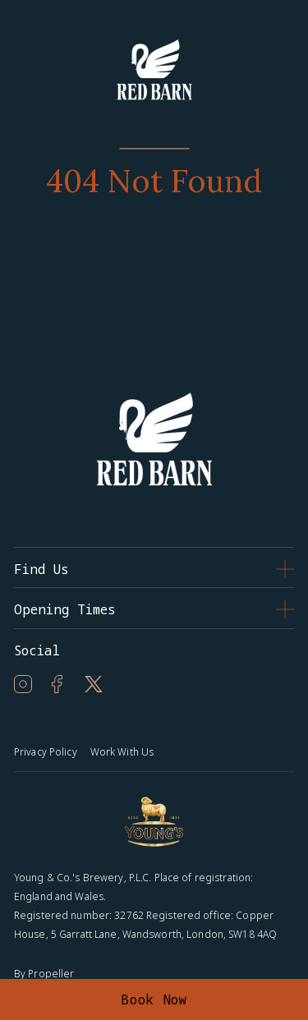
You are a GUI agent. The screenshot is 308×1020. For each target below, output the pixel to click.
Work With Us (122, 752)
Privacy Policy (45, 752)
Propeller (51, 974)
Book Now (154, 999)
